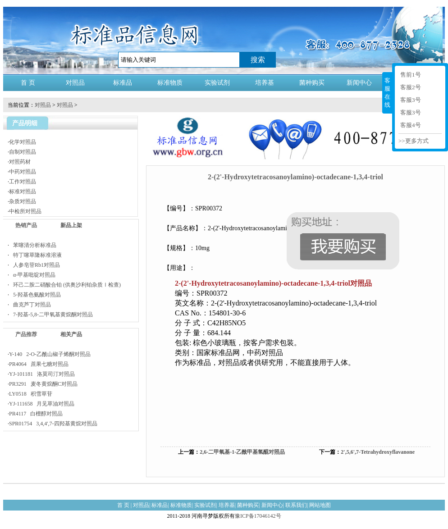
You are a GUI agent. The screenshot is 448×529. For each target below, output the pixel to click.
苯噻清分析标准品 (32, 245)
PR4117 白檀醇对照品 (36, 413)
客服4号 (410, 125)
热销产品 (26, 225)
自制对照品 (22, 152)
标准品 (122, 82)
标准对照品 (22, 191)
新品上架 (71, 225)
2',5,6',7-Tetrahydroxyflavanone (378, 452)
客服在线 (387, 92)
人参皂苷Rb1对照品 (34, 265)
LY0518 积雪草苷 (30, 394)
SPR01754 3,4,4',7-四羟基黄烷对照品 (53, 423)
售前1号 (410, 74)
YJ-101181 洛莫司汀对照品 (42, 374)
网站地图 (320, 505)
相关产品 (71, 334)
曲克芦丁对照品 (30, 304)
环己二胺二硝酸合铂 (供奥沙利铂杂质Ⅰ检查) (65, 285)
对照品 (75, 82)
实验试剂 (217, 82)
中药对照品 (22, 172)
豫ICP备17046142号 (258, 516)
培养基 (264, 82)
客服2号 (410, 87)
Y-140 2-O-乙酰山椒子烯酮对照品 (50, 354)
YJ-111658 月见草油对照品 (41, 404)
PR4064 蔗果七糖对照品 (39, 364)
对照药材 (20, 162)
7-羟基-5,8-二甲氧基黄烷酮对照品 (51, 314)
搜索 (258, 60)
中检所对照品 (25, 211)
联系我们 (296, 505)
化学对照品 (22, 142)
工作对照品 (22, 181)
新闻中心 (359, 82)
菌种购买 (312, 82)
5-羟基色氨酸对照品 (35, 295)
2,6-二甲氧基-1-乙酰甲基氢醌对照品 (242, 452)
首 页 (28, 82)
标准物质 (170, 82)
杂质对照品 (22, 201)
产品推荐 (26, 334)
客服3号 (410, 99)
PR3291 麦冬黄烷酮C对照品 (43, 384)
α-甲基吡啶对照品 (32, 275)
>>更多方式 (413, 140)
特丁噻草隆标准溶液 (35, 255)
